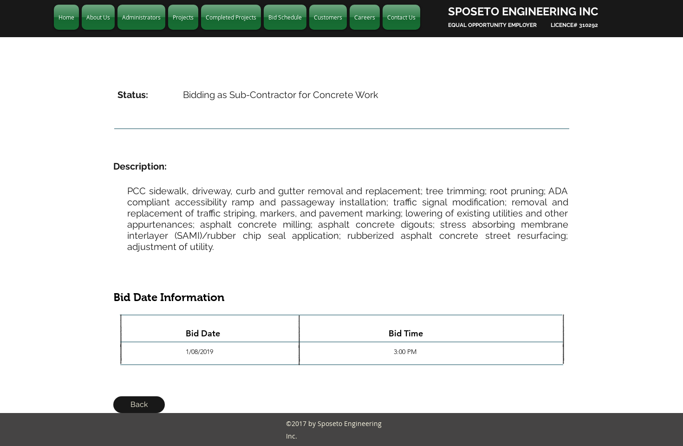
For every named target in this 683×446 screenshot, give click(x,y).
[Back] (139, 404)
